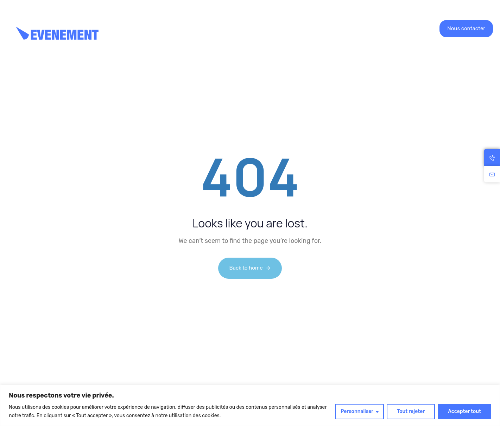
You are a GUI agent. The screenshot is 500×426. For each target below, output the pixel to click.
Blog (295, 28)
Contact (324, 28)
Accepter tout (464, 411)
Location (155, 28)
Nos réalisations (206, 28)
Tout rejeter (411, 411)
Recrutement (259, 28)
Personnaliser (357, 411)
